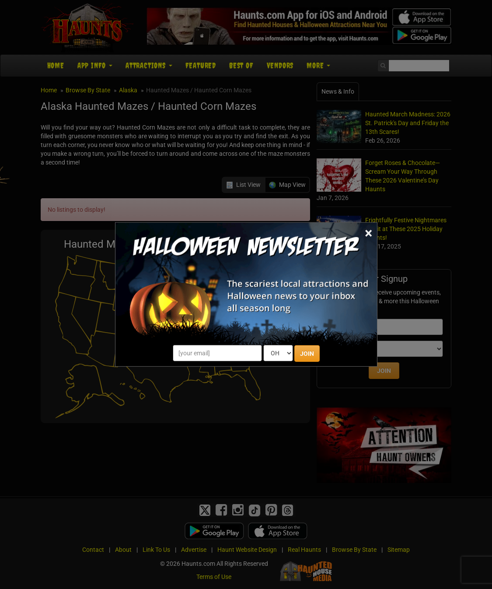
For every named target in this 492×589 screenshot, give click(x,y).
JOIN (307, 353)
